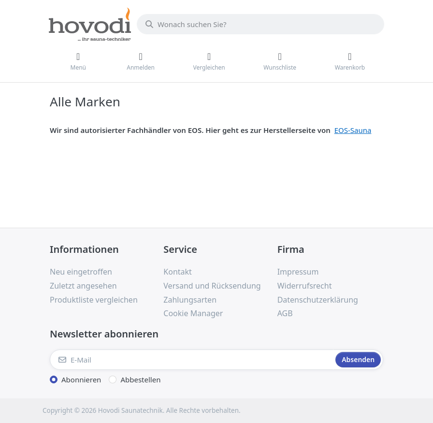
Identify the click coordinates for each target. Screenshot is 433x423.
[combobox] (260, 24)
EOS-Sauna (353, 130)
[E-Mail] (191, 360)
